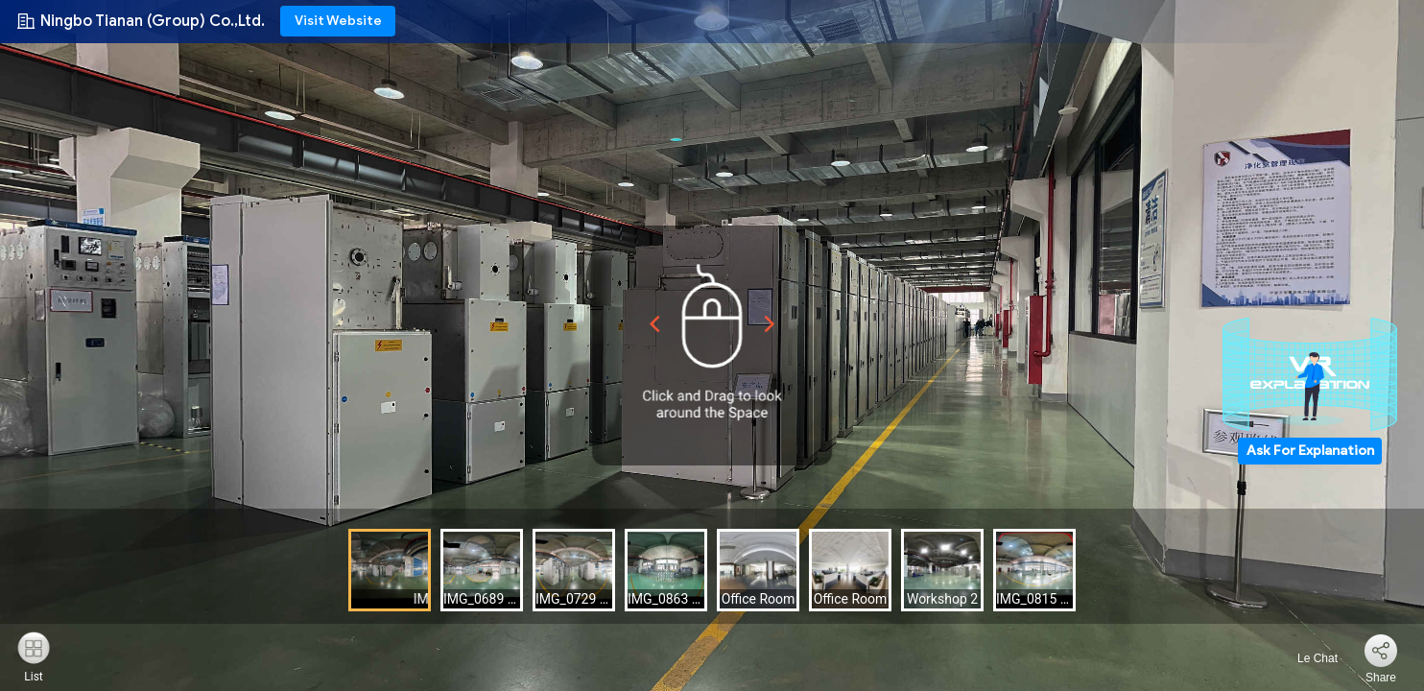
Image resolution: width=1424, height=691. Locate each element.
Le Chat (1306, 658)
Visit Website (338, 20)
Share (1380, 677)
